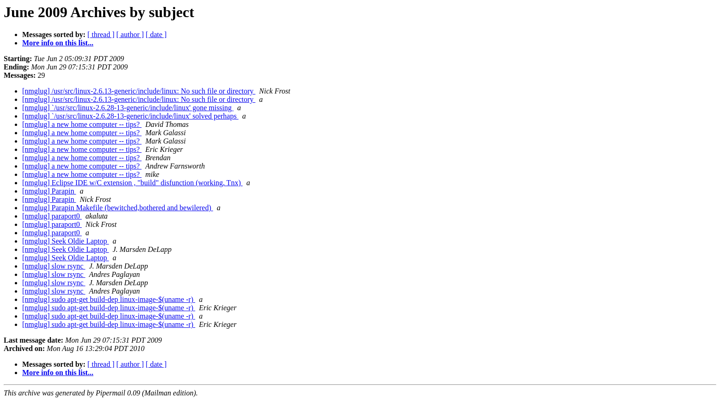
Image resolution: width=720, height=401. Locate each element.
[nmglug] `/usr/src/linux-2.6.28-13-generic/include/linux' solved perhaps (130, 116)
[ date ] (156, 34)
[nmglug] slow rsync (53, 266)
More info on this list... (57, 43)
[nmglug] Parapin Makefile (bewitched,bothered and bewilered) (117, 208)
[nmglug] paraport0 (52, 216)
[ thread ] (101, 34)
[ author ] (130, 34)
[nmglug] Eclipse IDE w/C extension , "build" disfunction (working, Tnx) (132, 183)
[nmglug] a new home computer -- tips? (82, 124)
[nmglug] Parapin (49, 191)
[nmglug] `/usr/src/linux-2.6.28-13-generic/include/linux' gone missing (128, 108)
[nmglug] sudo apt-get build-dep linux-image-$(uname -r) (108, 299)
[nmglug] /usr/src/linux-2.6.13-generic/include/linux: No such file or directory (138, 91)
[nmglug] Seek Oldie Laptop (65, 241)
